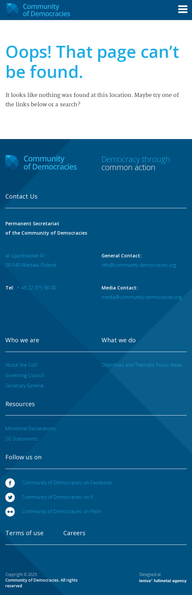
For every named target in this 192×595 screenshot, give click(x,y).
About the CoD (21, 365)
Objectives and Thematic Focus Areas (142, 365)
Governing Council (24, 375)
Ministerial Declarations (30, 428)
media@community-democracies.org (142, 297)
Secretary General (24, 385)
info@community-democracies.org (139, 265)
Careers (74, 533)
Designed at (163, 577)
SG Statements (21, 439)
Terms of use (24, 533)
